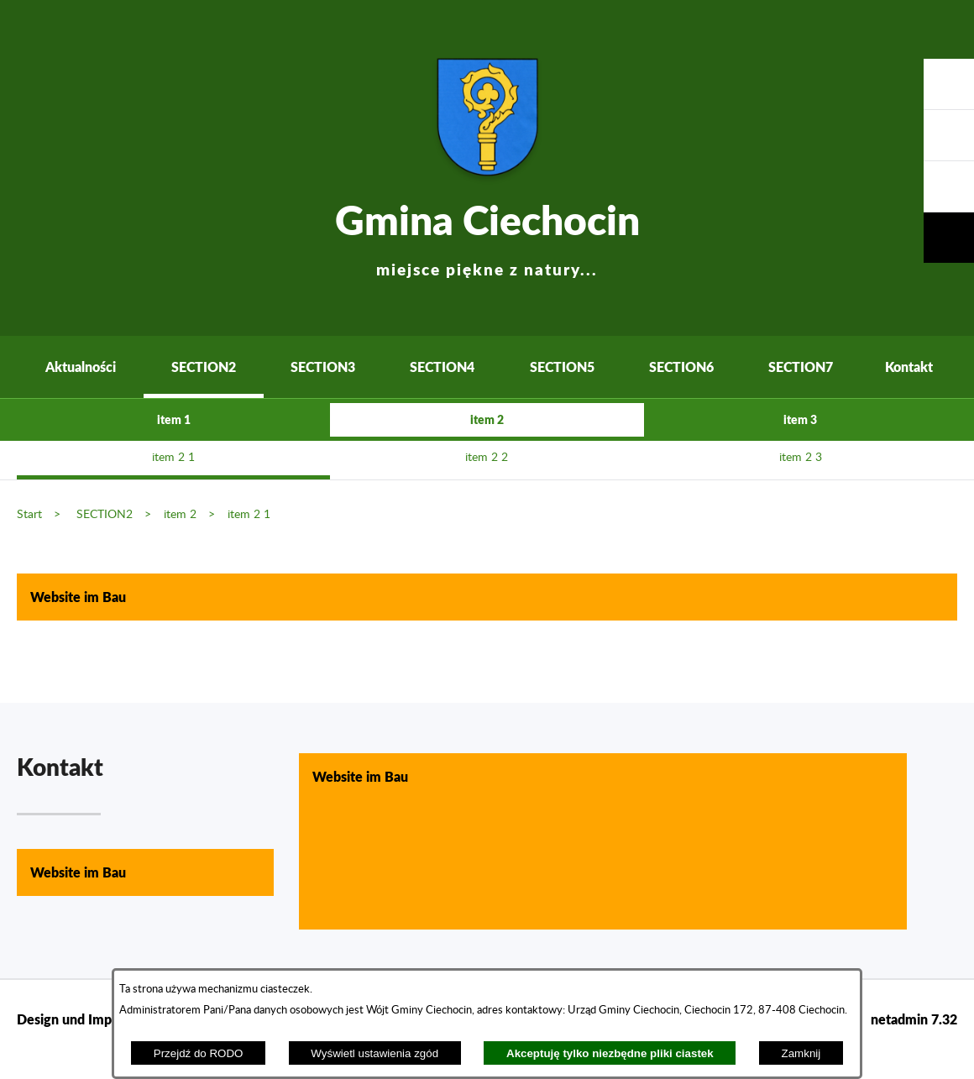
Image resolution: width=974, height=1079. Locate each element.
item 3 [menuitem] (800, 419)
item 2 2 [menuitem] (486, 458)
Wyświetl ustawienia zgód (374, 1053)
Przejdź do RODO (199, 1053)
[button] (949, 186)
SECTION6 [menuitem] (681, 366)
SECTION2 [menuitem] (203, 366)
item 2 (180, 514)
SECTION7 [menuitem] (800, 366)
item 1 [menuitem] (174, 419)
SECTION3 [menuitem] (323, 366)
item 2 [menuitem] (487, 419)
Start (29, 514)
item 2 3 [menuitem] (800, 458)
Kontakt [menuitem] (909, 366)
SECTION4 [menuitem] (442, 366)
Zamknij (801, 1053)
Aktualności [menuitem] (80, 366)
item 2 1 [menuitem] (173, 458)
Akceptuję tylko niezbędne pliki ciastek (610, 1053)
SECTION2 (104, 514)
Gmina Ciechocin (487, 235)
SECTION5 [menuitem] (562, 366)
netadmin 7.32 (914, 1019)
